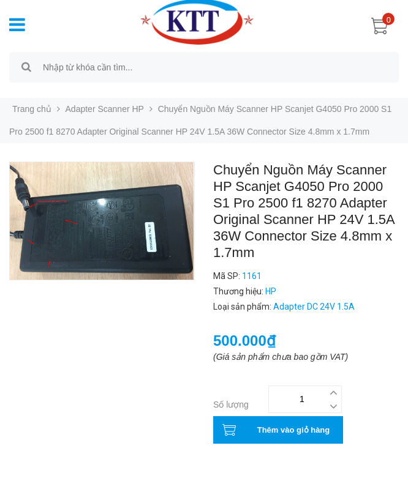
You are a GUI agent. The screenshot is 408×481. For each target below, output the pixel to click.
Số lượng (231, 404)
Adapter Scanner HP (105, 109)
